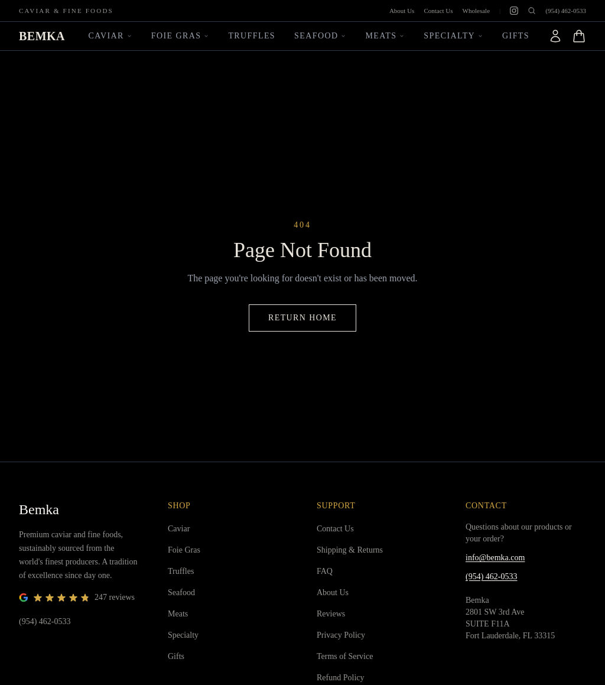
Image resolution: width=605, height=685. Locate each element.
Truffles (251, 35)
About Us (401, 10)
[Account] (555, 36)
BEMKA (42, 36)
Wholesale (476, 10)
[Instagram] (514, 11)
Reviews (331, 613)
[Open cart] (579, 36)
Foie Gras (180, 35)
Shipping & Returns (350, 550)
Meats (385, 35)
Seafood (320, 35)
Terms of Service (345, 656)
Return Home (302, 317)
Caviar (110, 35)
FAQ (325, 571)
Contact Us (438, 10)
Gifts (515, 35)
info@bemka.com (495, 557)
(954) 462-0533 (565, 10)
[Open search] (532, 11)
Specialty (453, 35)
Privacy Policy (341, 635)
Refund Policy (341, 677)
